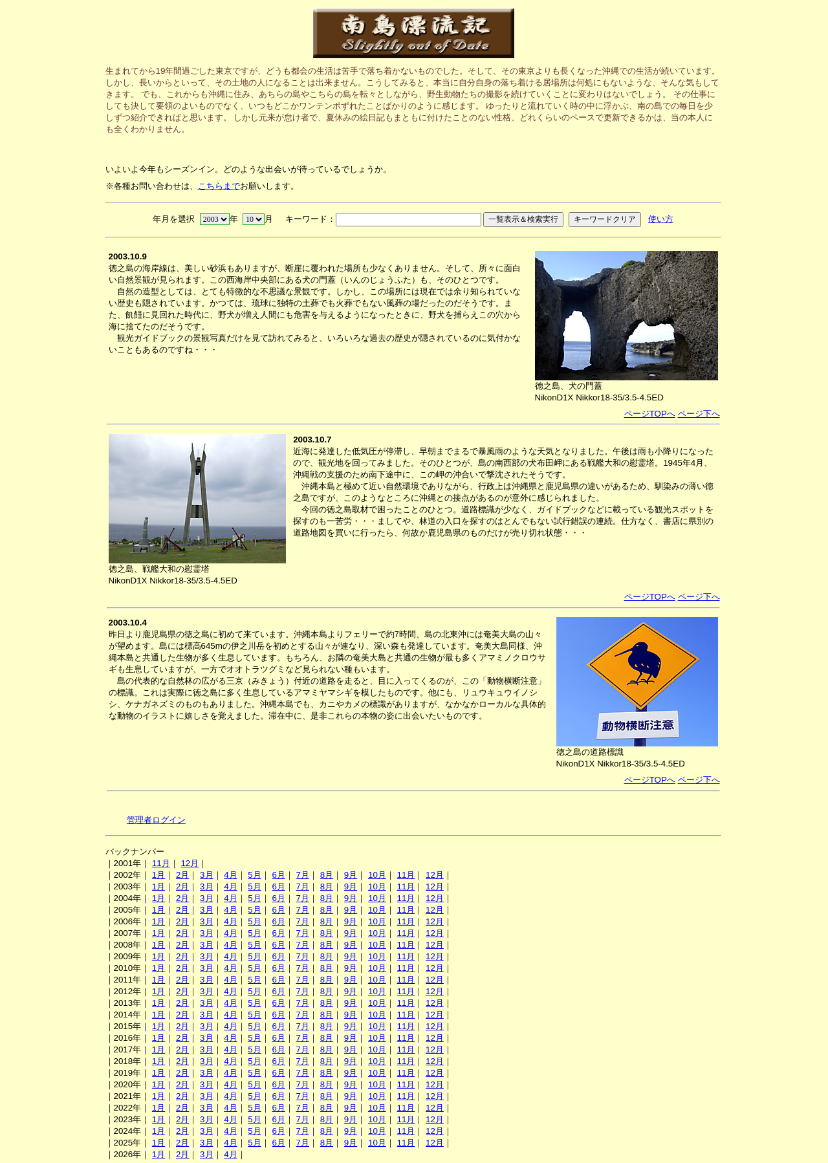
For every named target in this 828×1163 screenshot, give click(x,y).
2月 (182, 875)
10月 (377, 875)
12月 (189, 863)
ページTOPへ (649, 413)
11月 (161, 863)
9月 (350, 875)
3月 (206, 875)
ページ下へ (699, 413)
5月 (254, 875)
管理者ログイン (156, 820)
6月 (278, 875)
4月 (230, 875)
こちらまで (219, 186)
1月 (158, 875)
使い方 (660, 219)
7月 (302, 875)
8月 (326, 875)
